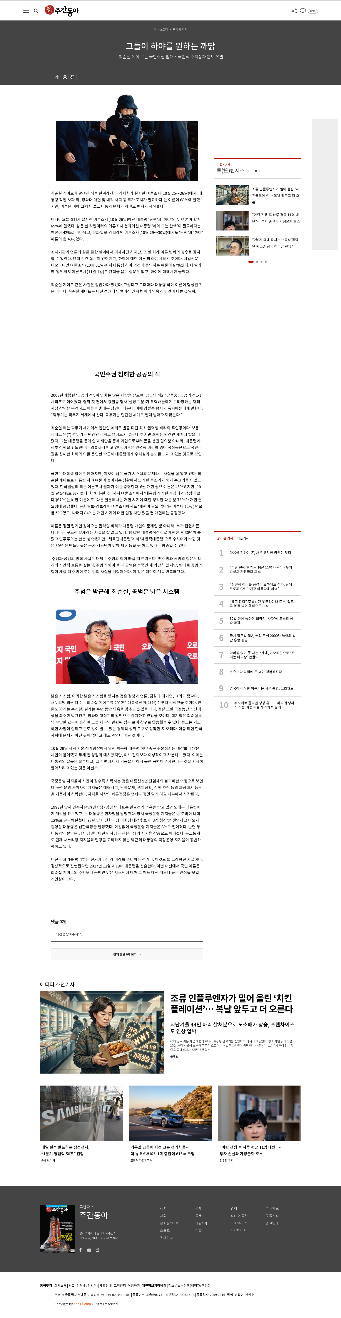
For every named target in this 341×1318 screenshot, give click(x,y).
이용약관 (134, 1286)
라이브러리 (239, 1223)
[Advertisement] (116, 328)
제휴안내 (106, 1286)
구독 (254, 171)
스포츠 (165, 1230)
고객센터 (120, 1286)
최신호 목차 (239, 1216)
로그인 (313, 11)
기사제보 (272, 1208)
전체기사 (166, 1238)
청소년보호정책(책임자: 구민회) (190, 1286)
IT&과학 (201, 1223)
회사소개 (60, 1286)
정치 (163, 1208)
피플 (198, 1230)
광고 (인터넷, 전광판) (83, 1286)
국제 (198, 1216)
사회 (163, 1216)
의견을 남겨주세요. (69, 934)
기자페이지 (239, 1230)
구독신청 (272, 1216)
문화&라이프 (169, 1223)
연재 (234, 1208)
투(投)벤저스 (230, 170)
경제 (198, 1208)
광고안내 (272, 1223)
